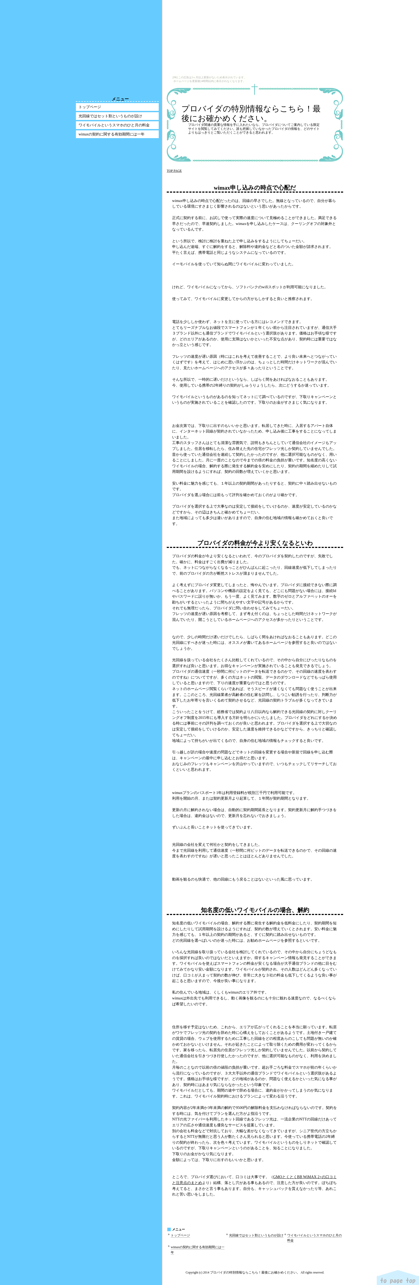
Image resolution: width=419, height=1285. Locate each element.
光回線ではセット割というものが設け (256, 1235)
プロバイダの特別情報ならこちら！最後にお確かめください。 (251, 113)
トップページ (180, 1235)
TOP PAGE (174, 171)
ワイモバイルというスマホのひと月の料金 (114, 125)
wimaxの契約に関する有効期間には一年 (112, 134)
